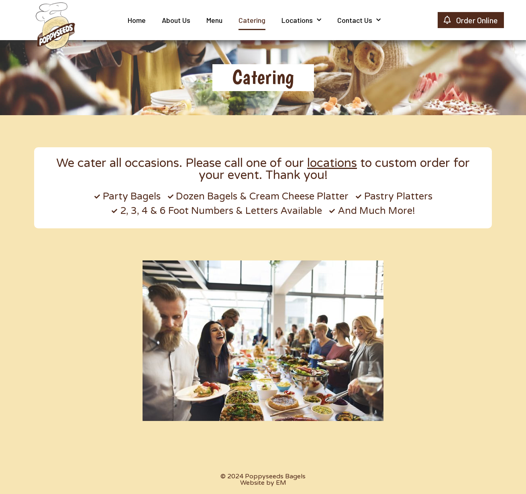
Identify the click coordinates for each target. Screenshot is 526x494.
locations (332, 163)
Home (137, 20)
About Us (176, 20)
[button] (263, 77)
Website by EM (263, 483)
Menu (214, 20)
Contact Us (359, 20)
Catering (252, 20)
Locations (301, 20)
